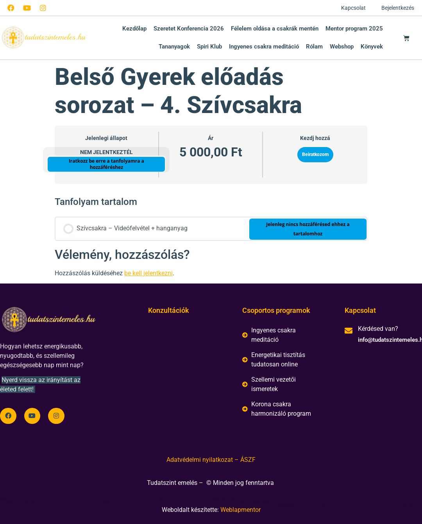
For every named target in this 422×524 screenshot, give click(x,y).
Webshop (342, 46)
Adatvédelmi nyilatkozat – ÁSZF (211, 459)
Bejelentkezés (397, 8)
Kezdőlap (134, 28)
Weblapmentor (240, 509)
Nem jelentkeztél (106, 152)
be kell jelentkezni (148, 273)
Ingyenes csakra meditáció (264, 46)
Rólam (314, 46)
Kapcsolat (353, 8)
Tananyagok (174, 46)
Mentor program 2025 (354, 28)
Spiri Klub (209, 46)
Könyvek (372, 46)
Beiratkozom (315, 154)
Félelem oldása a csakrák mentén (274, 28)
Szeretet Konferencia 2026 (189, 28)
